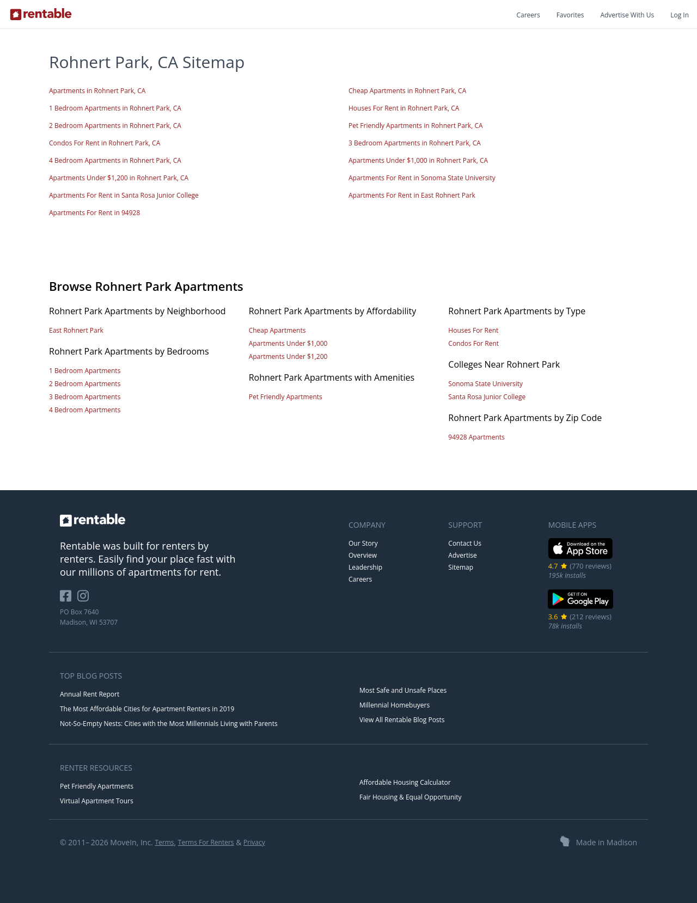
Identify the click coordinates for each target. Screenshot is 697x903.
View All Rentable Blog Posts (402, 719)
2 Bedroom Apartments (84, 383)
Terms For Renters (206, 842)
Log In (679, 15)
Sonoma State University (485, 383)
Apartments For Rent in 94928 (94, 212)
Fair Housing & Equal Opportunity (410, 797)
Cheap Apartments (277, 330)
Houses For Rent (473, 330)
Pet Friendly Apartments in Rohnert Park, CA (415, 125)
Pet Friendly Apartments (285, 396)
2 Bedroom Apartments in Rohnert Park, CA (115, 125)
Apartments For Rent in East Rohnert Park (411, 195)
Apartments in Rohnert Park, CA (97, 90)
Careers (528, 15)
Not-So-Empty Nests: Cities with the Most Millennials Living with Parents (169, 723)
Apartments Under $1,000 (288, 343)
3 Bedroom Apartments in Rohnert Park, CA (414, 143)
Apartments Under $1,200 (288, 356)
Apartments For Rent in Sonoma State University (422, 177)
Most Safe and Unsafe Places (403, 690)
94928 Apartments (476, 437)
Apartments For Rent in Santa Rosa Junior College (124, 195)
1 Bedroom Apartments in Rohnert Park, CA (115, 108)
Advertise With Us (627, 15)
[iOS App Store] (580, 557)
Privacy (254, 842)
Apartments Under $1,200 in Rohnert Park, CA (118, 177)
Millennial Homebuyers (394, 705)
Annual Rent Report (89, 694)
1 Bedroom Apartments (84, 370)
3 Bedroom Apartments (84, 396)
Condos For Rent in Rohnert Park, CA (104, 143)
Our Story (363, 543)
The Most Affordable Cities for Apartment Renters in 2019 (147, 708)
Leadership (365, 567)
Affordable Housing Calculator (405, 782)
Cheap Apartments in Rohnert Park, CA (407, 90)
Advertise (462, 555)
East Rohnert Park (76, 330)
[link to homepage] (199, 520)
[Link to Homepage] (40, 14)
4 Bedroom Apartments (84, 409)
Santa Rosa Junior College (486, 396)
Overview (362, 555)
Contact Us (464, 543)
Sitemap (460, 567)
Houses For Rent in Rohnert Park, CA (403, 108)
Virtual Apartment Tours (96, 801)
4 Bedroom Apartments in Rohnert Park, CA (115, 160)
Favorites (570, 15)
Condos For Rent (473, 343)
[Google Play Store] (580, 607)
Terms (164, 842)
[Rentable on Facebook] (68, 600)
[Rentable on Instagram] (85, 600)
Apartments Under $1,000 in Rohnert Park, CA (418, 160)
